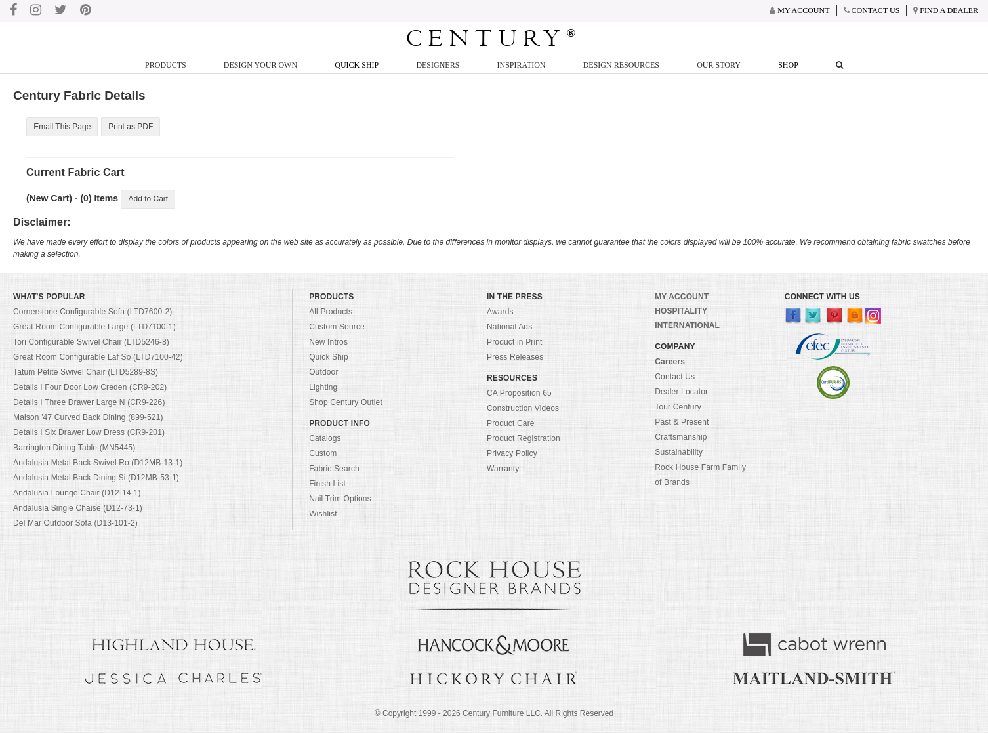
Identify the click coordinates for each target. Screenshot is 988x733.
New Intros (328, 342)
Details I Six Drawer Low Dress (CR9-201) (89, 433)
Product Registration (523, 439)
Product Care (511, 424)
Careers (670, 362)
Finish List (327, 484)
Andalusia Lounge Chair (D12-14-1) (77, 493)
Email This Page (62, 127)
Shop (788, 65)
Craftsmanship (681, 437)
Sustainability (679, 452)
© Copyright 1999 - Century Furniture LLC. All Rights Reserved (494, 714)
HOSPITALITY (681, 311)
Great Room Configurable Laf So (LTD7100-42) (98, 357)
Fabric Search (334, 469)
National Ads (509, 327)
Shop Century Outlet (345, 403)
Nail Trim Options (340, 499)
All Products (330, 312)
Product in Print (515, 342)
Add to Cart (148, 199)
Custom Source (337, 327)
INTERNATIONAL (687, 326)
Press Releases (515, 357)
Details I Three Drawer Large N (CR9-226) (89, 403)
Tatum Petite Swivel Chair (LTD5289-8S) (85, 372)
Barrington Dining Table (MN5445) (74, 448)
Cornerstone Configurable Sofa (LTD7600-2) (92, 312)
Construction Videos (523, 408)
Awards (500, 312)
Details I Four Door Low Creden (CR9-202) (90, 387)
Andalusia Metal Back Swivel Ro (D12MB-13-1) (97, 463)
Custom (323, 454)
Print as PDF (130, 127)
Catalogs (325, 439)
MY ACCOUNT (682, 297)
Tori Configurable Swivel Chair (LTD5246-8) (91, 342)
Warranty (503, 469)
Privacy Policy (512, 454)
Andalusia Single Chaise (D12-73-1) (77, 508)
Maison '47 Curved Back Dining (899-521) (88, 418)
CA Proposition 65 (519, 393)
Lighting (323, 387)
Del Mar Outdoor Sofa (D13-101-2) (75, 523)
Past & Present (682, 422)
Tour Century (678, 407)
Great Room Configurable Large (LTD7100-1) (94, 327)
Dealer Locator (681, 392)
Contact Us (675, 377)
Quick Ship (357, 65)
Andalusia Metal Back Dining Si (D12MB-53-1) (96, 478)
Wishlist (323, 514)
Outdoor (323, 372)
